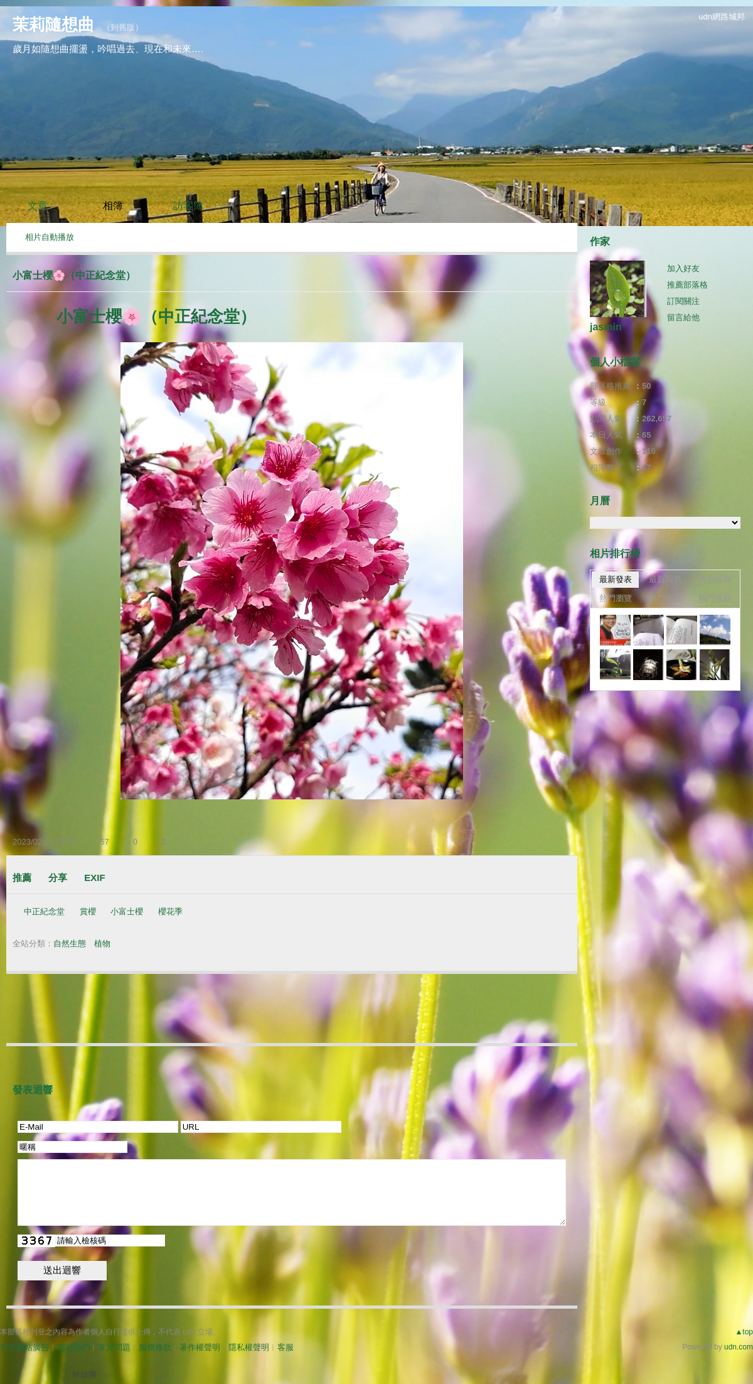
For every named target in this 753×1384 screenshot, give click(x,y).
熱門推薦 (714, 598)
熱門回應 (665, 598)
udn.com (738, 1347)
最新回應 (665, 579)
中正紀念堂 (44, 911)
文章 (38, 205)
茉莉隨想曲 (53, 24)
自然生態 (69, 943)
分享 (57, 877)
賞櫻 (88, 911)
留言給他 (683, 317)
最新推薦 (714, 579)
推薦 (22, 877)
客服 (285, 1347)
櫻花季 (170, 911)
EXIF (94, 877)
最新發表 (615, 579)
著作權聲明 (199, 1347)
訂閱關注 (683, 301)
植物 (102, 943)
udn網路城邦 (721, 16)
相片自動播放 (49, 237)
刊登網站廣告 (24, 1347)
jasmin (606, 327)
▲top (744, 1331)
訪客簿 (188, 205)
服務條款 (155, 1347)
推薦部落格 (687, 284)
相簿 (113, 205)
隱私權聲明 (248, 1347)
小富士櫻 (126, 911)
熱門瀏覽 (615, 598)
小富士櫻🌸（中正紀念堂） (74, 275)
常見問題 (114, 1347)
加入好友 (683, 268)
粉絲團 (84, 1374)
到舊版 (122, 27)
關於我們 (73, 1347)
